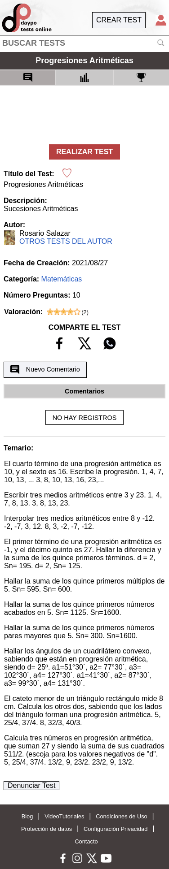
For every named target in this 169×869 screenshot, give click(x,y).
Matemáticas (61, 279)
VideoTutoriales (64, 816)
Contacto (86, 841)
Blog (27, 816)
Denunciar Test (31, 785)
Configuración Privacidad (115, 829)
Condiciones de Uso (121, 816)
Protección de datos (46, 829)
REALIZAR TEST (84, 152)
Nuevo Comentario (45, 369)
